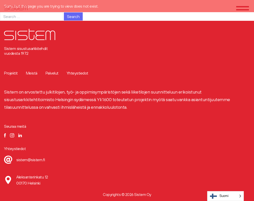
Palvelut (52, 73)
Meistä (31, 73)
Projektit (11, 73)
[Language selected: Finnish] (225, 196)
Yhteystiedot (77, 73)
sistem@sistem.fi (30, 159)
